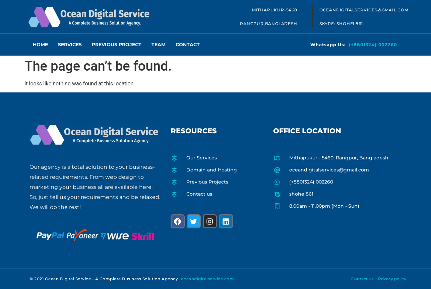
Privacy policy (392, 278)
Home (40, 45)
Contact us (362, 278)
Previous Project (116, 45)
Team (158, 45)
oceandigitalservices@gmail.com (364, 9)
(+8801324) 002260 (373, 44)
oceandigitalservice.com (207, 278)
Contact (188, 45)
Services (70, 45)
